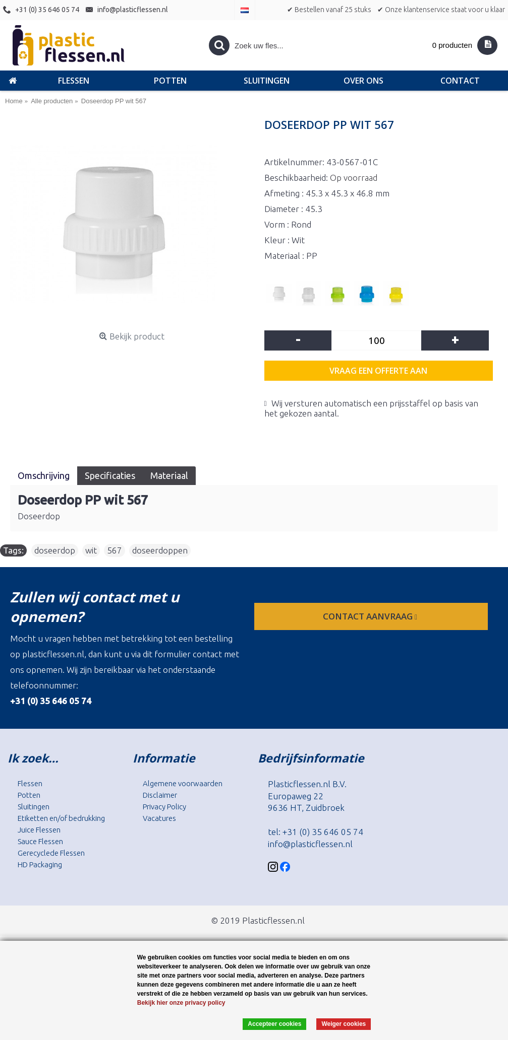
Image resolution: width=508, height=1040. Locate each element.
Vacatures (159, 818)
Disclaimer (160, 795)
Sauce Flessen (40, 841)
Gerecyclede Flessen (51, 853)
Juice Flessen (39, 829)
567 (114, 550)
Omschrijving (44, 475)
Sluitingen (33, 806)
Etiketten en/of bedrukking (61, 818)
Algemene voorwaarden (182, 783)
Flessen (30, 783)
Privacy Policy (164, 806)
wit (91, 550)
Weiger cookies (343, 1023)
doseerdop (54, 550)
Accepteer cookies (274, 1023)
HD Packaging (40, 864)
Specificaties (110, 475)
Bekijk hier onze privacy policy (181, 1002)
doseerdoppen (160, 550)
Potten (29, 795)
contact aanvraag (371, 616)
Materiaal (169, 475)
